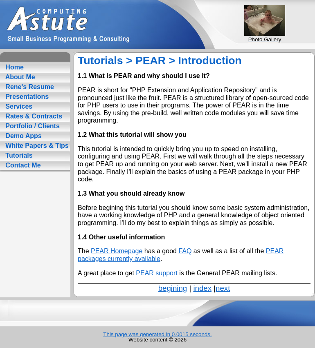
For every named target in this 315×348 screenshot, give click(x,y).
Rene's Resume (29, 86)
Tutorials (18, 155)
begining (172, 288)
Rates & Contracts (33, 116)
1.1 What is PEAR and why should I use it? (144, 75)
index (202, 288)
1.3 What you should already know (131, 193)
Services (18, 106)
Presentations (26, 96)
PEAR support (156, 273)
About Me (19, 77)
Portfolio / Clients (32, 126)
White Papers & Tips (36, 145)
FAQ (184, 251)
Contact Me (22, 165)
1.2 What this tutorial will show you (132, 134)
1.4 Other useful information (121, 237)
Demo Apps (23, 135)
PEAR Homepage (116, 251)
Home (14, 67)
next (223, 288)
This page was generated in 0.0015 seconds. (157, 334)
